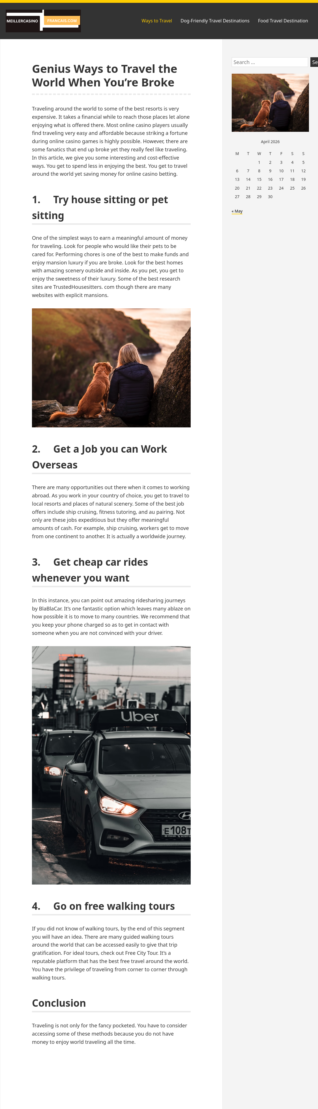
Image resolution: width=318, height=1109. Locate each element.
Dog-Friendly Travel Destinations (215, 21)
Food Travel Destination (283, 21)
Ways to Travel (156, 21)
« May (237, 211)
